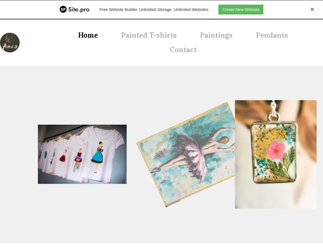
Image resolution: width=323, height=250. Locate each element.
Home (88, 35)
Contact (183, 49)
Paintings (216, 35)
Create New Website (240, 9)
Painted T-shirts (149, 35)
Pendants (272, 35)
